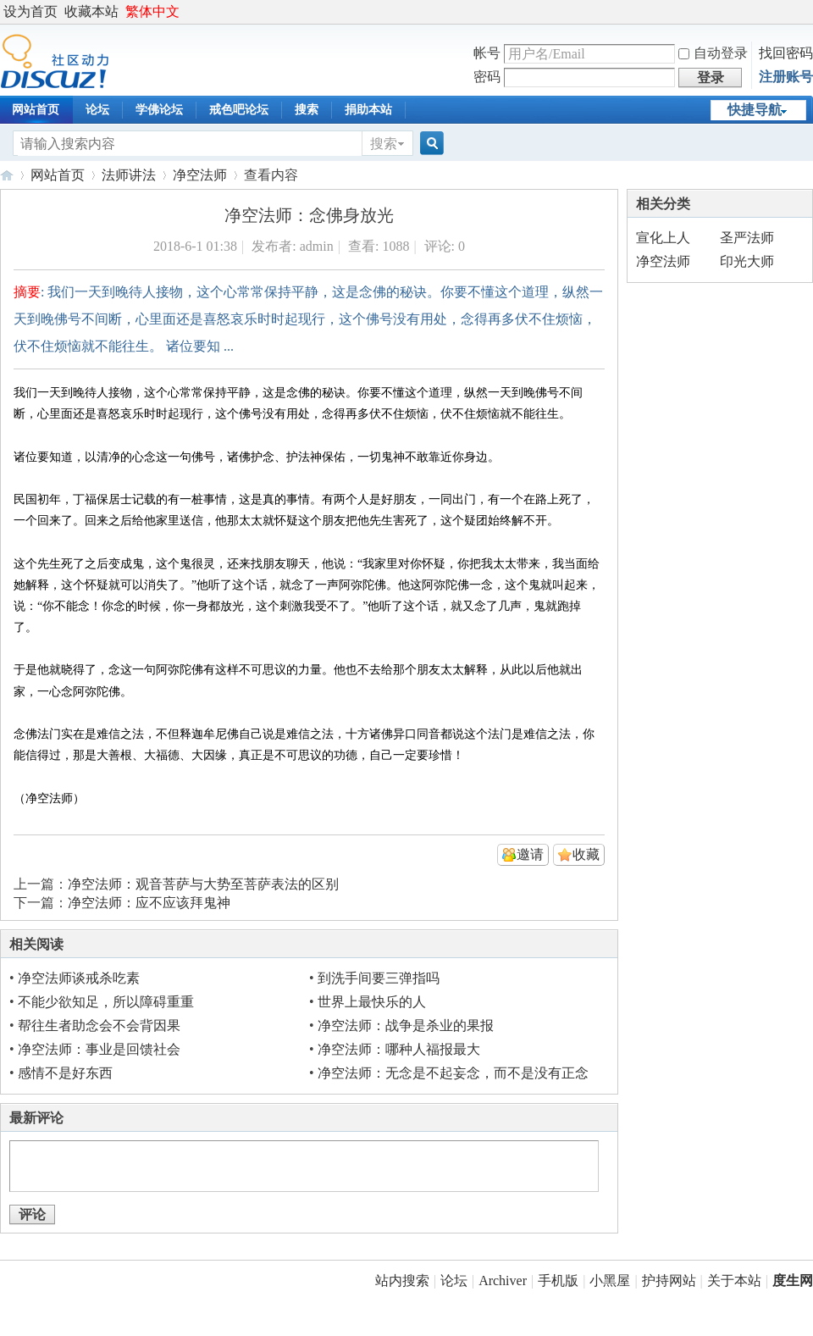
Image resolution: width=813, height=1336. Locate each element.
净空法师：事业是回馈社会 (99, 1049)
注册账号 (786, 76)
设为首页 (30, 11)
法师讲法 (129, 175)
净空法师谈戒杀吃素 (79, 978)
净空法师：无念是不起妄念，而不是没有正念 (453, 1073)
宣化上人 (663, 237)
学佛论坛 (159, 109)
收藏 (586, 854)
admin (317, 246)
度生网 (7, 175)
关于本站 (734, 1280)
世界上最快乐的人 (372, 1002)
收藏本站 (91, 11)
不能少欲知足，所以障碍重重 (106, 1002)
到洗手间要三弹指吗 (379, 978)
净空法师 (200, 175)
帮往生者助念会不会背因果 (99, 1025)
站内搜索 (402, 1280)
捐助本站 (368, 109)
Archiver (502, 1280)
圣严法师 (747, 237)
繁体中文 (152, 11)
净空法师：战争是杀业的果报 (406, 1025)
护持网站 (669, 1280)
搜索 (306, 109)
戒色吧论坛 (238, 109)
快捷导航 (754, 110)
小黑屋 (609, 1280)
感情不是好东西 (65, 1073)
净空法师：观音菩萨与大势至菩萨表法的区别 (203, 884)
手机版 (558, 1280)
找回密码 (786, 53)
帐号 (487, 53)
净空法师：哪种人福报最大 (399, 1049)
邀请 (530, 854)
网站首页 (57, 175)
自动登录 (713, 53)
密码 (487, 76)
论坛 (97, 109)
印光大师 (747, 261)
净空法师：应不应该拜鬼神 (149, 902)
